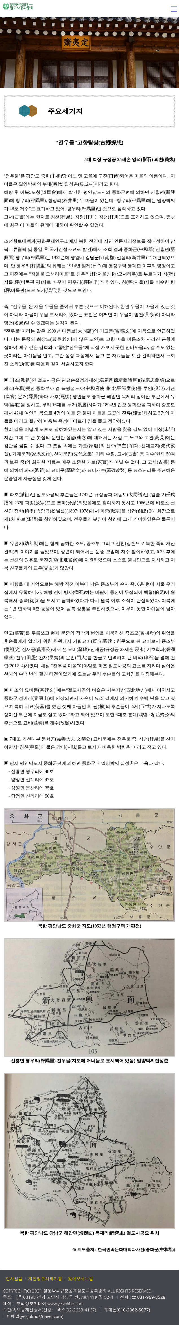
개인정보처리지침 (45, 1278)
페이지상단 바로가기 (171, 1317)
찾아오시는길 (80, 1278)
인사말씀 (14, 1278)
